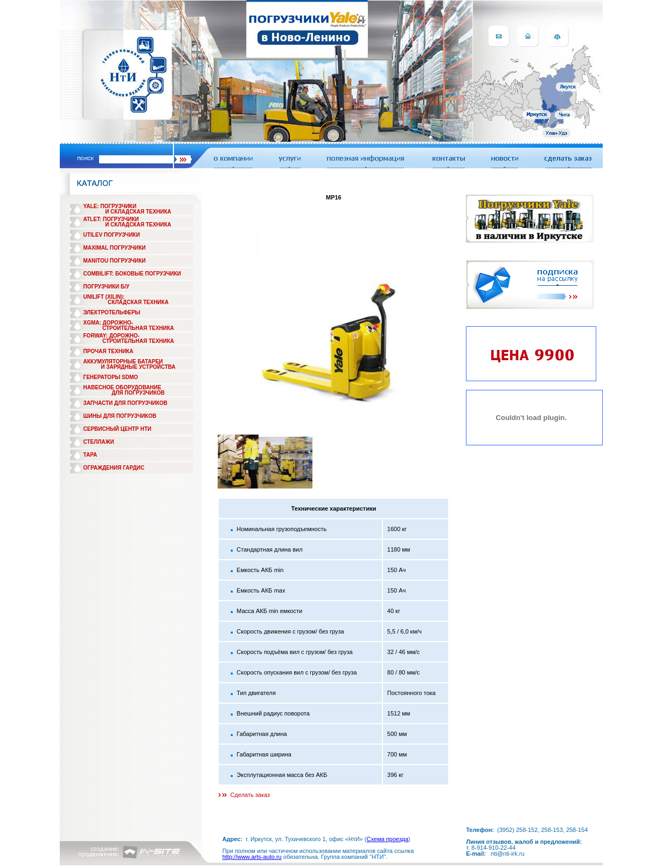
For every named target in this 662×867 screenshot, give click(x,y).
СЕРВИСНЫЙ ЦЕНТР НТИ (117, 429)
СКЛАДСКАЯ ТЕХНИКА (138, 302)
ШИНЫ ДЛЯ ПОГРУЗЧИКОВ (120, 416)
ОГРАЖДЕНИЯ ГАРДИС (114, 468)
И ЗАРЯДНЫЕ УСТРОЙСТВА (138, 367)
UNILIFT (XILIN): (104, 297)
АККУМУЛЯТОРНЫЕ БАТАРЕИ (123, 361)
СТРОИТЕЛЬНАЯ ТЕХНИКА (138, 328)
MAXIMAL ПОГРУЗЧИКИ (114, 248)
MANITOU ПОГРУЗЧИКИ (114, 261)
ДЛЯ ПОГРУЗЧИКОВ (138, 393)
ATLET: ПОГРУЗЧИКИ (111, 219)
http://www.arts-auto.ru (252, 857)
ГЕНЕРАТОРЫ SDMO (110, 377)
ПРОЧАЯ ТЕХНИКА (108, 351)
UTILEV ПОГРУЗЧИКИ (111, 235)
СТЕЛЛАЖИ (98, 442)
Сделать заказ (250, 795)
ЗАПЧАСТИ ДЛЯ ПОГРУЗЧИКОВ (125, 403)
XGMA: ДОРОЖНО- (108, 323)
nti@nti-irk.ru (508, 853)
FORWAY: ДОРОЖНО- (111, 336)
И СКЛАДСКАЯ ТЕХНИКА (138, 212)
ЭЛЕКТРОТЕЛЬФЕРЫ (112, 312)
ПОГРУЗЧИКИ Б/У (106, 287)
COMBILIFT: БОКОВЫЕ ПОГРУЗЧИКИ (132, 274)
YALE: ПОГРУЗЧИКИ (110, 206)
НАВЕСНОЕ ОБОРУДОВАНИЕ (122, 387)
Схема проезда (387, 839)
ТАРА (90, 455)
